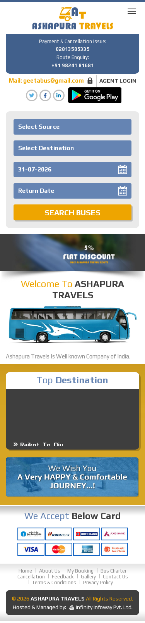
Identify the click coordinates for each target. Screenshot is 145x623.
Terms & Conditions (54, 582)
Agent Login (117, 81)
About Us (49, 571)
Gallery (88, 577)
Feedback (63, 577)
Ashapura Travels (58, 598)
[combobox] (72, 127)
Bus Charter (113, 571)
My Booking (80, 571)
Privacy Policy (98, 582)
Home (25, 571)
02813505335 (73, 49)
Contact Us (115, 577)
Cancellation (31, 577)
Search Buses (72, 212)
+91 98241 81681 (72, 65)
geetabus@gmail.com (53, 80)
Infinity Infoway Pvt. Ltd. (104, 607)
